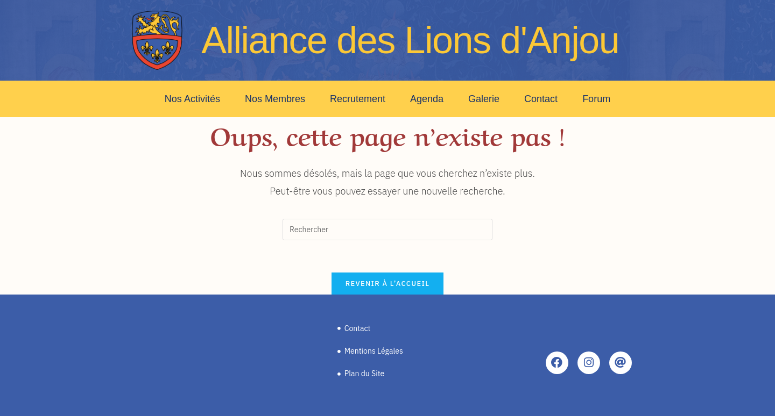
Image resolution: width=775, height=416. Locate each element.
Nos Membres (275, 99)
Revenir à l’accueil (387, 283)
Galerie (483, 99)
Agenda (426, 99)
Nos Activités (192, 99)
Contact (541, 99)
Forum (596, 99)
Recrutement (357, 99)
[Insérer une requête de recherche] (387, 229)
